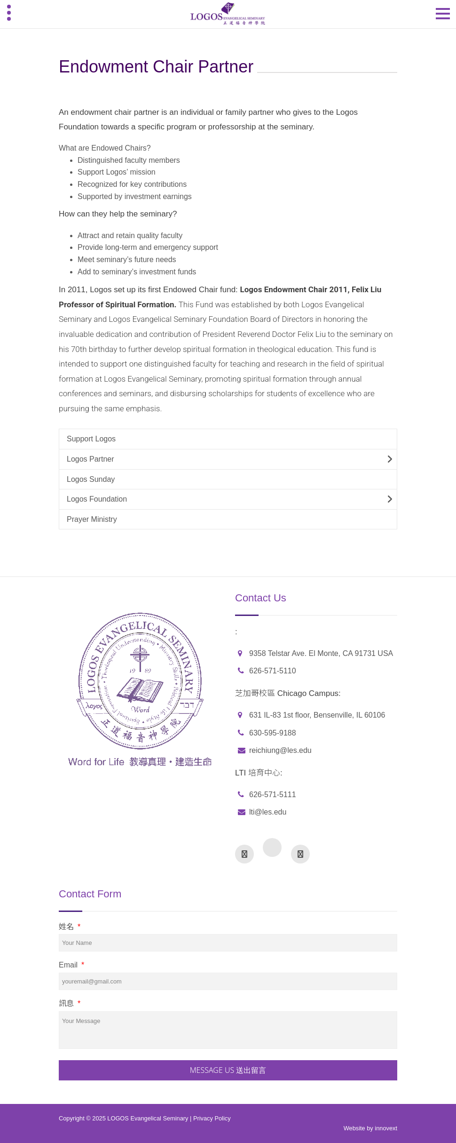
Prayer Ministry (92, 519)
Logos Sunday (91, 479)
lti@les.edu (267, 812)
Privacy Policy (212, 1118)
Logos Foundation (97, 499)
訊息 (69, 1003)
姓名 (69, 927)
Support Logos (91, 439)
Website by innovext (370, 1128)
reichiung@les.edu (280, 750)
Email (71, 965)
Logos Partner (90, 459)
